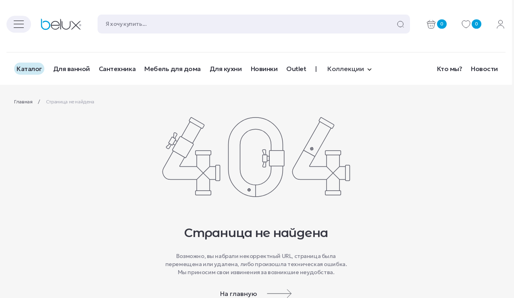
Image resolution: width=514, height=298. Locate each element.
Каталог (29, 69)
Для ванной (71, 69)
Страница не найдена (70, 102)
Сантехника (117, 69)
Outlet (296, 69)
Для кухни (226, 69)
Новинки (264, 69)
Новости (484, 69)
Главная (23, 102)
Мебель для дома (172, 69)
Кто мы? (449, 69)
